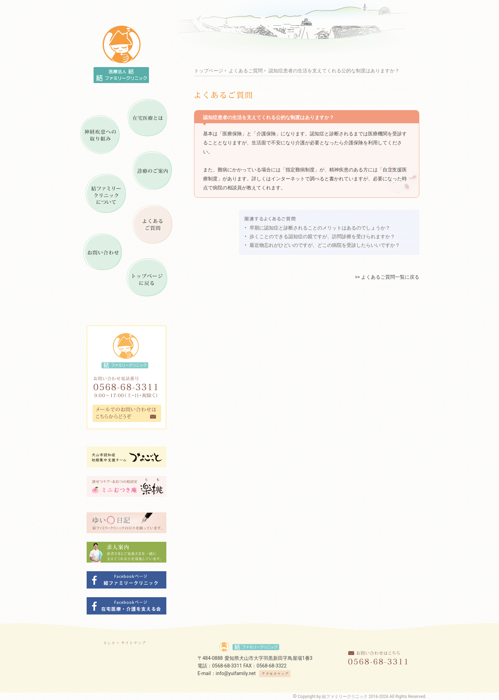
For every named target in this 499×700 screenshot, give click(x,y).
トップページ (208, 70)
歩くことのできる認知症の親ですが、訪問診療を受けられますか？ (322, 236)
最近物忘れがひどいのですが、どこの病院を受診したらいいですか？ (325, 245)
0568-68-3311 (227, 665)
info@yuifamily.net (236, 673)
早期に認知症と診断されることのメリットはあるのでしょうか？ (320, 228)
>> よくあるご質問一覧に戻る (387, 277)
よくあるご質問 (246, 70)
